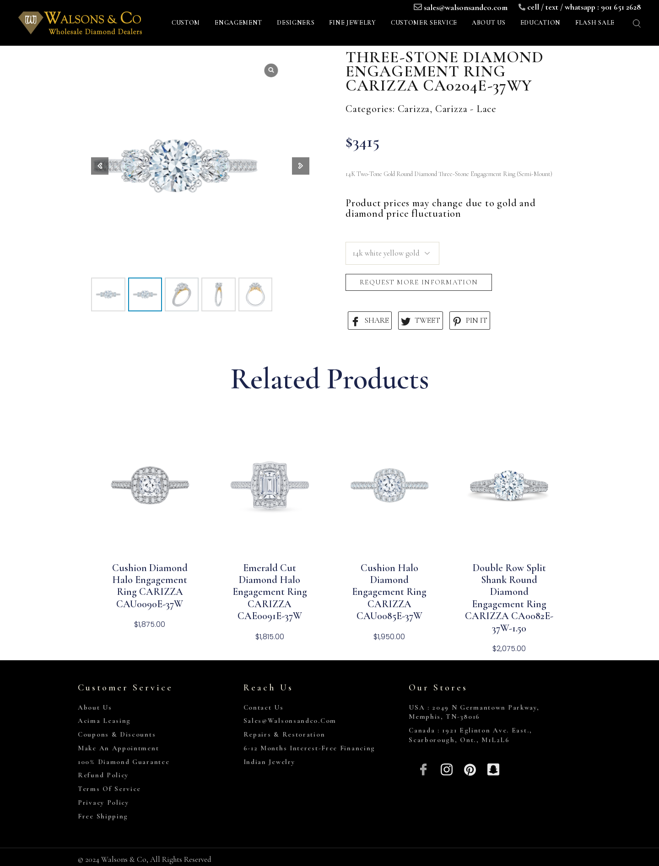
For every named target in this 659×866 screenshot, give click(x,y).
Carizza (414, 109)
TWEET (420, 320)
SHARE (370, 320)
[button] (300, 166)
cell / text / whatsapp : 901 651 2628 (584, 7)
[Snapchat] (493, 769)
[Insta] (447, 769)
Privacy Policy (103, 802)
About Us (95, 707)
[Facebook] (423, 769)
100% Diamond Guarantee (123, 762)
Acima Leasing (104, 720)
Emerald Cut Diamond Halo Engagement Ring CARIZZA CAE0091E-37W (269, 592)
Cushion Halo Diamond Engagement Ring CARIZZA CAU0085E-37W (389, 592)
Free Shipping (103, 816)
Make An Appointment (118, 748)
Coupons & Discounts (117, 734)
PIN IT (469, 320)
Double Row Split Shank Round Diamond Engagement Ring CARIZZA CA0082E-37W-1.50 (509, 598)
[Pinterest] (470, 769)
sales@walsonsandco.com (466, 7)
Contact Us (263, 707)
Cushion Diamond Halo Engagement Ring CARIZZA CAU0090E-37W (150, 586)
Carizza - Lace (466, 109)
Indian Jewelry (269, 762)
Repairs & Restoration (284, 734)
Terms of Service (109, 789)
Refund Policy (103, 775)
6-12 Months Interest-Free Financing (309, 748)
